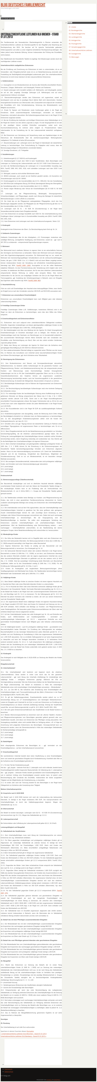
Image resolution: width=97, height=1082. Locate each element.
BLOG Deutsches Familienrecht (23, 5)
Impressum (8, 1069)
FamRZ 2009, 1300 (23, 265)
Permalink (30, 1031)
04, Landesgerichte (75, 37)
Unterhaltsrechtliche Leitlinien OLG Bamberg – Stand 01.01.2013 (23, 1036)
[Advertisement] (38, 15)
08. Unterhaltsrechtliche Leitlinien (80, 50)
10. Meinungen (74, 57)
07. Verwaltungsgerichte (77, 47)
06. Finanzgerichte (75, 44)
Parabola (49, 1080)
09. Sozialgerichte (75, 54)
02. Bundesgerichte (75, 30)
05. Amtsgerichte (74, 40)
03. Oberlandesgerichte (77, 34)
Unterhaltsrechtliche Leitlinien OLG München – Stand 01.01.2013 (23, 1034)
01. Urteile (72, 27)
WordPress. (57, 1080)
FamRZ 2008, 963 (34, 280)
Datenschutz (8, 1072)
